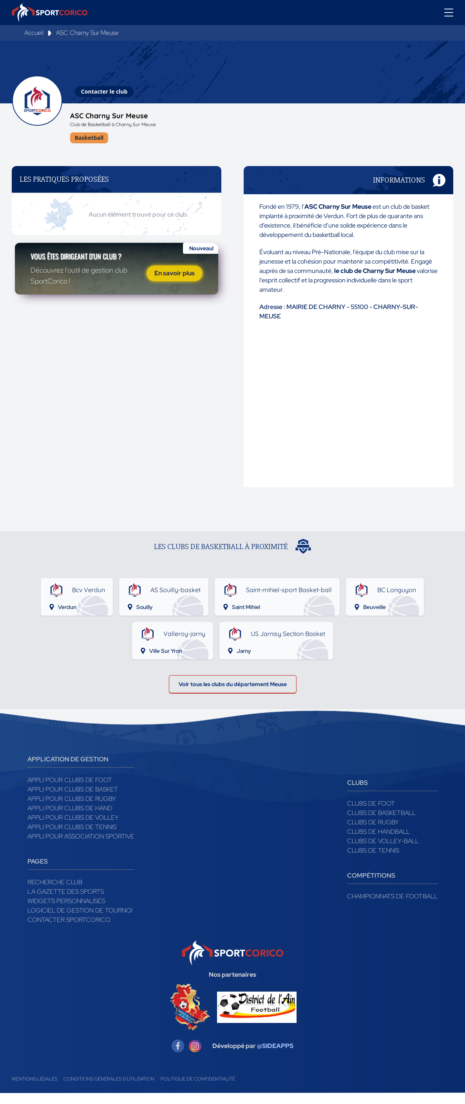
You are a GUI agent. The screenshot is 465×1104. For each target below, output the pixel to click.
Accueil (33, 33)
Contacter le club (104, 91)
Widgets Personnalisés (66, 912)
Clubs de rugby (373, 833)
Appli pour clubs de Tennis (71, 838)
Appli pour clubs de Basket (72, 800)
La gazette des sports (65, 902)
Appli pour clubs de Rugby (71, 810)
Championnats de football (392, 907)
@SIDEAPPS (275, 1057)
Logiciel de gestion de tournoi (79, 921)
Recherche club (54, 893)
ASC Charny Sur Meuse (87, 33)
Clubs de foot (371, 814)
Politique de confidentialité (198, 1090)
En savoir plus (174, 296)
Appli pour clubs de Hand (69, 819)
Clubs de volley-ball (383, 852)
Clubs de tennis (373, 861)
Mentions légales (34, 1090)
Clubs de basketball (381, 824)
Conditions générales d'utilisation (108, 1090)
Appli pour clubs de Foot (69, 791)
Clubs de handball (378, 842)
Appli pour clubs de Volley (73, 828)
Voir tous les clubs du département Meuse (232, 692)
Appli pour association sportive (80, 847)
